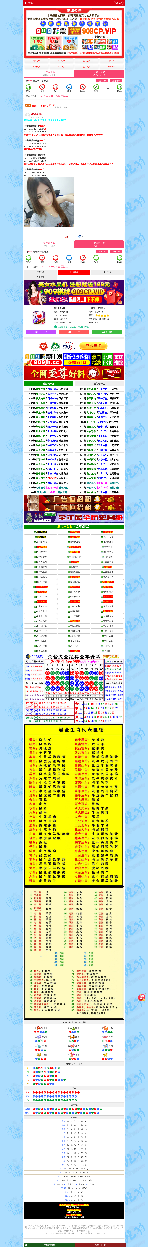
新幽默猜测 (40, 597)
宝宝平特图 (107, 622)
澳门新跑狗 (40, 543)
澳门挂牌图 (74, 582)
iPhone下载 (74, 332)
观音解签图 (74, 597)
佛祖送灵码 (107, 538)
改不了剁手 (74, 647)
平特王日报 (40, 632)
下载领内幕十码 (40, 1245)
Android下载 (41, 332)
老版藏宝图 (40, 568)
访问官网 (107, 332)
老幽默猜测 (107, 592)
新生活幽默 (74, 592)
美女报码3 (74, 642)
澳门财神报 (40, 553)
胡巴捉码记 (40, 622)
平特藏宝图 (40, 572)
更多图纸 (107, 652)
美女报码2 (40, 642)
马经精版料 (74, 612)
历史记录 (118, 3)
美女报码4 (107, 642)
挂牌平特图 (40, 582)
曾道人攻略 (40, 607)
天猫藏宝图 (74, 572)
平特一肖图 (107, 632)
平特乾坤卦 (74, 632)
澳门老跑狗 (74, 543)
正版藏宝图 (107, 563)
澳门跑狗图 (107, 543)
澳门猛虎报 (40, 577)
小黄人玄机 (74, 607)
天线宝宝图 (40, 637)
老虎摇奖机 (107, 577)
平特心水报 (107, 627)
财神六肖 (107, 548)
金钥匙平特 (74, 637)
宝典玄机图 (40, 563)
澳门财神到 (107, 553)
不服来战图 (107, 647)
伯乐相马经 (107, 607)
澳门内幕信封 (74, 558)
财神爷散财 (40, 558)
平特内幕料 (74, 627)
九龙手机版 (107, 617)
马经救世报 (40, 612)
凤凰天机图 (40, 617)
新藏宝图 (74, 568)
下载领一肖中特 (100, 1245)
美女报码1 (107, 637)
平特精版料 (40, 627)
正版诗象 (107, 558)
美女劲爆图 (40, 652)
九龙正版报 (74, 617)
